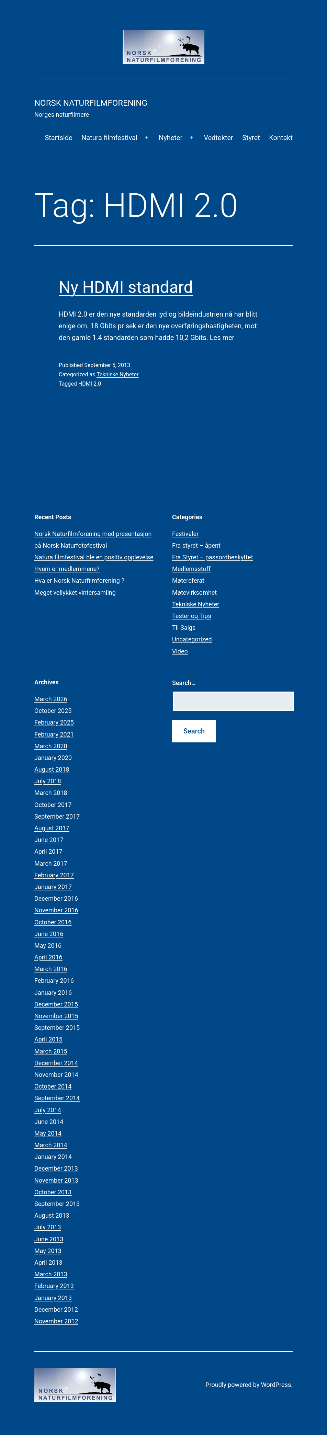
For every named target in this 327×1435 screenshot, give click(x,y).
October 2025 (52, 710)
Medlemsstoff (191, 568)
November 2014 (56, 1074)
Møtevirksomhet (194, 592)
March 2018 (50, 792)
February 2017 (54, 875)
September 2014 (57, 1098)
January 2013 (53, 1297)
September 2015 (57, 1027)
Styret (251, 138)
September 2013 (57, 1203)
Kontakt (281, 138)
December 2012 (56, 1309)
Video (180, 651)
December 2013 (56, 1168)
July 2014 (47, 1110)
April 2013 (48, 1262)
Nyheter (170, 138)
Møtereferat (188, 580)
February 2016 (54, 980)
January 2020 (53, 757)
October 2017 (52, 804)
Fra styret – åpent (196, 545)
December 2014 (56, 1063)
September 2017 (57, 816)
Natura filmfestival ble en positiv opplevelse (94, 557)
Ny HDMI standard (126, 287)
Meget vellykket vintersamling (75, 592)
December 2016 (56, 898)
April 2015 (48, 1039)
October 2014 (52, 1086)
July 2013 (47, 1227)
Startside (58, 138)
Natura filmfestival (109, 138)
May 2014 (47, 1133)
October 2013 (52, 1192)
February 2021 (54, 734)
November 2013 (56, 1180)
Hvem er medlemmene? (67, 568)
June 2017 (48, 839)
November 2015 (56, 1016)
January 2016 (53, 992)
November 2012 (56, 1321)
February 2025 (54, 722)
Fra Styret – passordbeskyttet (212, 557)
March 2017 (50, 863)
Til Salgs (183, 627)
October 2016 (52, 922)
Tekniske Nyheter (117, 374)
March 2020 (50, 746)
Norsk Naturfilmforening (90, 103)
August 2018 (51, 769)
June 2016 (48, 933)
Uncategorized (192, 639)
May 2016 (47, 945)
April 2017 (48, 851)
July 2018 (47, 781)
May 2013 (47, 1250)
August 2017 (51, 828)
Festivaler (185, 533)
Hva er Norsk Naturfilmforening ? (79, 580)
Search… (184, 682)
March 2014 (50, 1145)
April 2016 (48, 957)
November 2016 (56, 910)
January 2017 (53, 886)
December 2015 (56, 1004)
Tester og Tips (191, 615)
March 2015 (50, 1051)
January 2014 (53, 1156)
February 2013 (54, 1285)
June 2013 (48, 1239)
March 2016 (50, 968)
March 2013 (50, 1274)
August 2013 (51, 1215)
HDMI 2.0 (89, 383)
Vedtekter (218, 138)
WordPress (276, 1384)
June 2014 (48, 1121)
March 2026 (50, 699)
